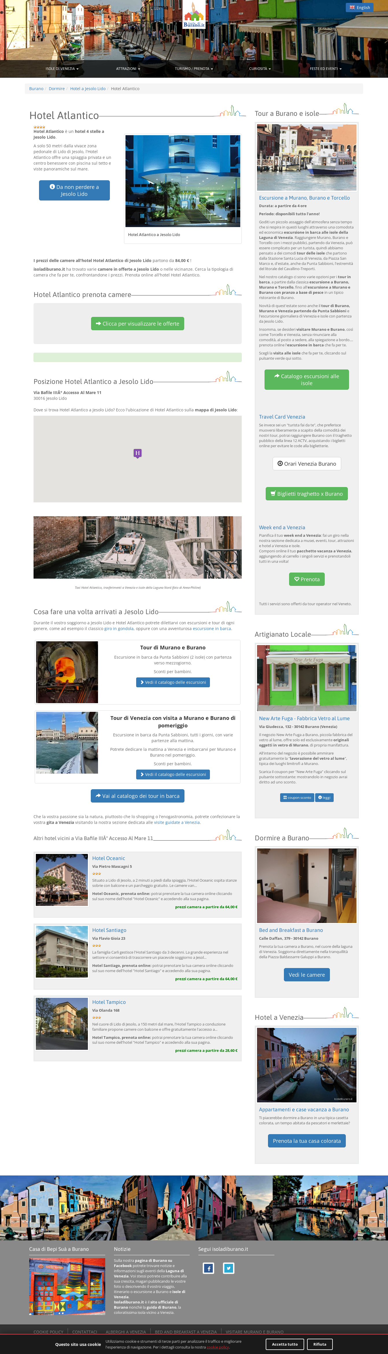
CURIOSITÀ (260, 68)
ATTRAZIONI (128, 68)
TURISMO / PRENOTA (194, 68)
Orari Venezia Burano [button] (307, 463)
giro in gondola (119, 628)
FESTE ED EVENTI (326, 68)
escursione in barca (212, 628)
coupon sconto (297, 797)
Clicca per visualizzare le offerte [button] (137, 323)
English (359, 7)
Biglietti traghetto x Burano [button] (307, 493)
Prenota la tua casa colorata (307, 1140)
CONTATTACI (84, 1332)
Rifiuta (319, 1344)
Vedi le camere (307, 974)
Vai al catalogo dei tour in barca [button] (138, 795)
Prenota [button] (307, 579)
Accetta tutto (285, 1344)
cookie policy (218, 1347)
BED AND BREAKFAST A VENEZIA (186, 1332)
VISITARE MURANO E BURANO (255, 1332)
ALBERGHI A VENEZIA (126, 1332)
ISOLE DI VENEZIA (62, 68)
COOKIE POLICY (48, 1332)
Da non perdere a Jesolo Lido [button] (74, 190)
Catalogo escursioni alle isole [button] (306, 380)
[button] (137, 453)
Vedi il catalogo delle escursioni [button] (173, 682)
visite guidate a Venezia (177, 822)
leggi (324, 797)
